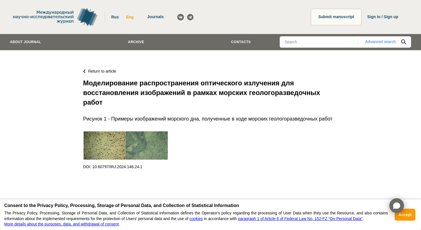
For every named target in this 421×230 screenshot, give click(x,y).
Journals (155, 16)
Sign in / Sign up (382, 16)
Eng (129, 17)
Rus (115, 17)
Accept (405, 214)
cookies (196, 218)
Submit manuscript (336, 16)
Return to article (99, 71)
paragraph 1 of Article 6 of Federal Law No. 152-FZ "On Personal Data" (300, 218)
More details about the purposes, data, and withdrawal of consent (61, 224)
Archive (136, 42)
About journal (25, 42)
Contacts (241, 42)
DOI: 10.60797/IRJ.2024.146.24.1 (112, 166)
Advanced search (380, 41)
